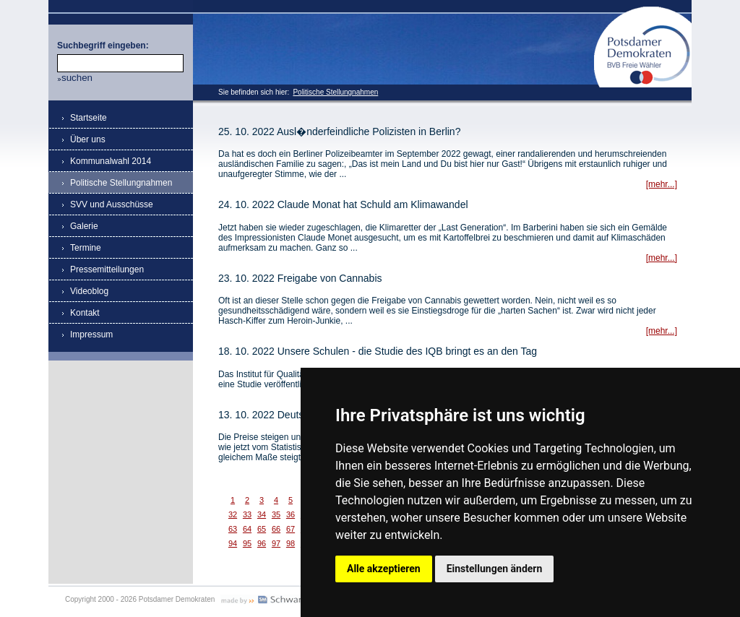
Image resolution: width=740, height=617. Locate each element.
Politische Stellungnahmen (335, 92)
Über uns (88, 139)
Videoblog (89, 291)
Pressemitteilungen (107, 269)
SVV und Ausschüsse (111, 204)
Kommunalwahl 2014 (110, 161)
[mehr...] (661, 184)
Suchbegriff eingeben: (103, 45)
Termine (85, 248)
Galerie (84, 226)
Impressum (91, 334)
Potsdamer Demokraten (643, 12)
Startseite (88, 118)
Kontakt (85, 313)
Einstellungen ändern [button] (495, 568)
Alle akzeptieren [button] (384, 568)
